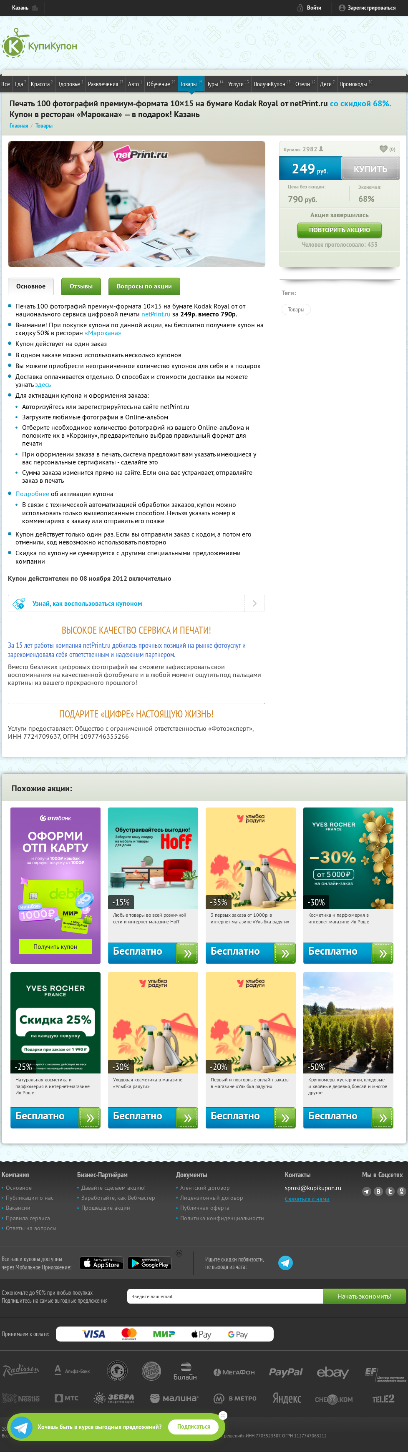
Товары (191, 83)
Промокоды (356, 83)
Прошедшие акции (105, 1207)
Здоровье (70, 83)
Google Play (149, 1263)
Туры (215, 83)
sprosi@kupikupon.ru (313, 1188)
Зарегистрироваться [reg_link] (372, 7)
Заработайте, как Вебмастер (118, 1197)
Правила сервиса (28, 1218)
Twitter (390, 1191)
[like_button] (384, 149)
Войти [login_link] (314, 7)
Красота (42, 83)
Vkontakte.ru (378, 1191)
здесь (43, 384)
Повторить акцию (339, 230)
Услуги (238, 83)
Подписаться (193, 1426)
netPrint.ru (156, 314)
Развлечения (105, 83)
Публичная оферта (204, 1207)
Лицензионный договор (211, 1197)
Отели (305, 83)
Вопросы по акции (144, 286)
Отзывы (81, 286)
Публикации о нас (29, 1197)
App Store (101, 1263)
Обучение (161, 83)
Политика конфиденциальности (222, 1218)
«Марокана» (103, 333)
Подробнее (32, 493)
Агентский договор (205, 1187)
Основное (30, 286)
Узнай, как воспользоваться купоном (87, 603)
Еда (20, 83)
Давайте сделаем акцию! (113, 1187)
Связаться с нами (307, 1199)
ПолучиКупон (272, 83)
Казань (20, 7)
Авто (135, 83)
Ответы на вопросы (31, 1228)
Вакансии (18, 1207)
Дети (327, 83)
